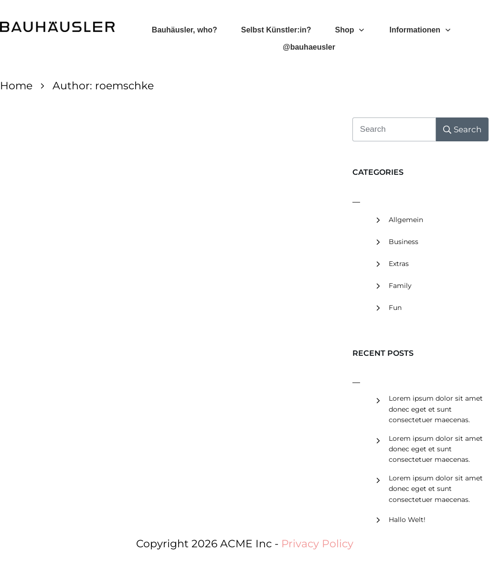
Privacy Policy (317, 543)
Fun (395, 307)
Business (403, 241)
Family (400, 285)
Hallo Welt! (407, 519)
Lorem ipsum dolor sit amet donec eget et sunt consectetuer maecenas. (436, 409)
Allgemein (406, 219)
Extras (399, 263)
